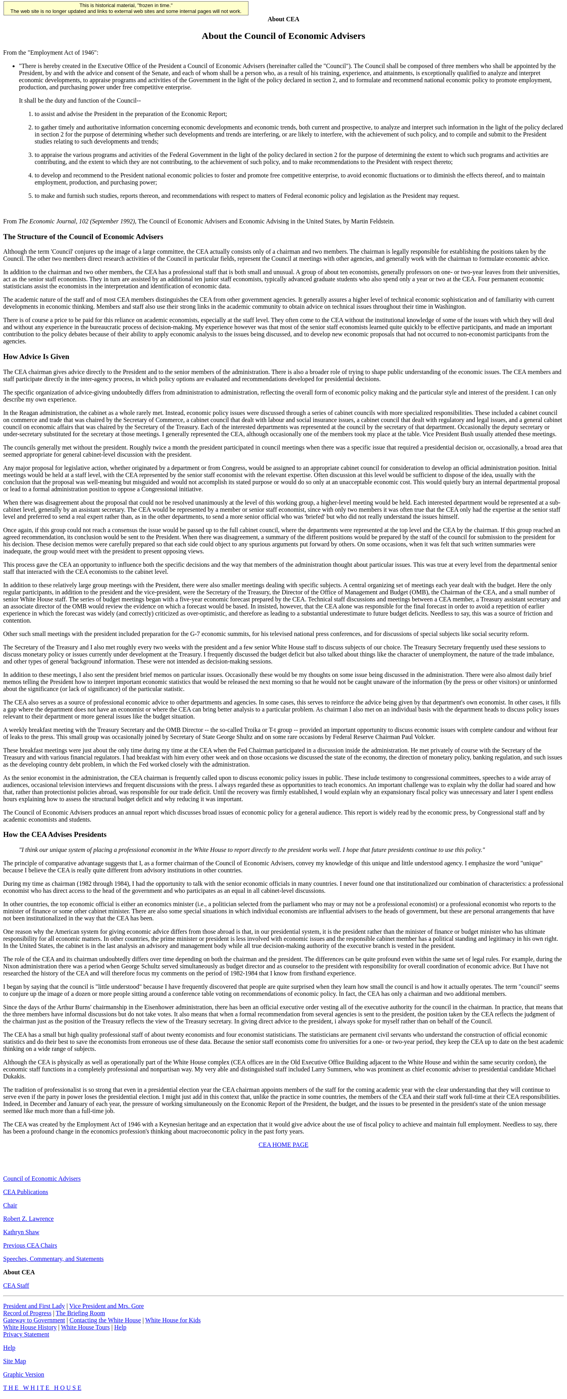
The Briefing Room (80, 1314)
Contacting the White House (105, 1321)
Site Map (14, 1362)
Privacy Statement (26, 1335)
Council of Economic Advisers (42, 1179)
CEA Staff (16, 1286)
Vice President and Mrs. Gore (106, 1307)
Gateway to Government (34, 1321)
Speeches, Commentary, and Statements (53, 1260)
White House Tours (85, 1328)
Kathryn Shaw (21, 1233)
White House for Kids (173, 1321)
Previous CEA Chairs (30, 1246)
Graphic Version (23, 1375)
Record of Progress (27, 1314)
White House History (30, 1328)
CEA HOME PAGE (284, 1146)
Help (120, 1328)
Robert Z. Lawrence (28, 1220)
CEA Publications (25, 1193)
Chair (10, 1206)
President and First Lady (34, 1307)
